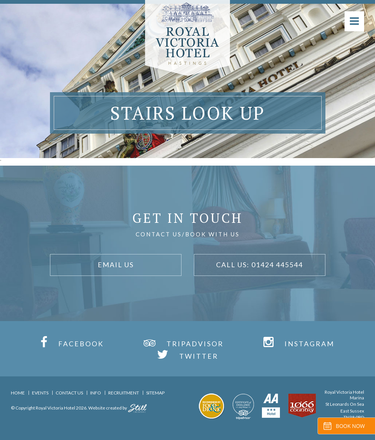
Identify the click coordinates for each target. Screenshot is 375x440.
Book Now (350, 425)
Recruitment (123, 393)
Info (95, 393)
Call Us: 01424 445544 (259, 264)
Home (18, 393)
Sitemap (155, 393)
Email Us (116, 264)
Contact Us (69, 393)
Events (40, 393)
